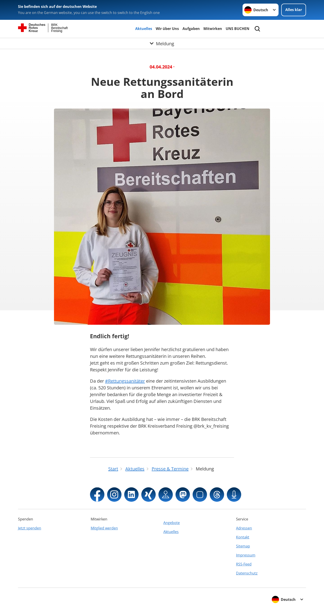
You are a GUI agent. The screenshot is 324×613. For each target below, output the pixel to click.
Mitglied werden (104, 528)
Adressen (244, 528)
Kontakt (242, 537)
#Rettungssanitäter (125, 381)
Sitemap (243, 546)
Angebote (171, 522)
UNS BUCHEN (237, 28)
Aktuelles (143, 28)
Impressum (245, 555)
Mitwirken (212, 28)
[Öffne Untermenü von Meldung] (162, 43)
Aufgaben (191, 28)
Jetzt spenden (29, 528)
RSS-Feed (244, 564)
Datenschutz (247, 573)
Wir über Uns (167, 28)
